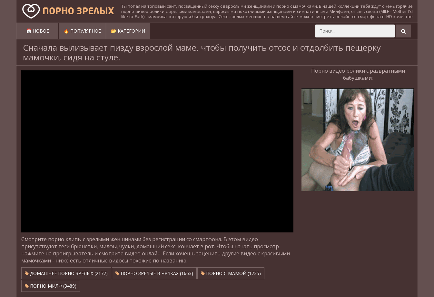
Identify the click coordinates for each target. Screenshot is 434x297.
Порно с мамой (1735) (231, 273)
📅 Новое (37, 31)
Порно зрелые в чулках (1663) (154, 273)
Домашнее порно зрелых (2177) (66, 273)
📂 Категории (128, 31)
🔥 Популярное (82, 31)
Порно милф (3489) (50, 286)
